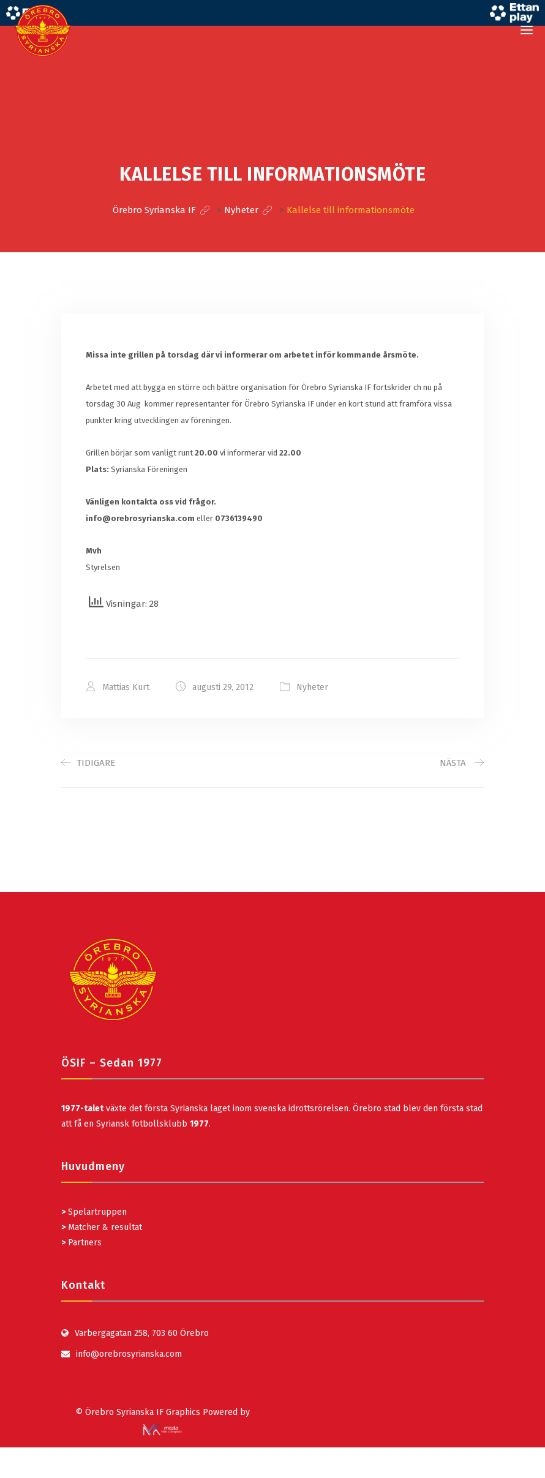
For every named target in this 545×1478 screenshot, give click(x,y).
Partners (81, 1242)
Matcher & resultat (101, 1227)
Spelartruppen (96, 1212)
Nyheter (312, 687)
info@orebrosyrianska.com (129, 1354)
